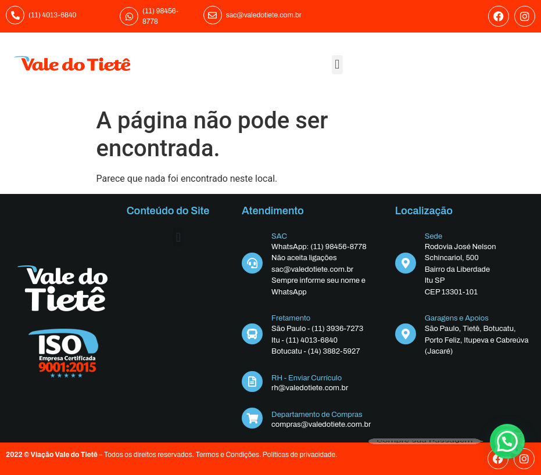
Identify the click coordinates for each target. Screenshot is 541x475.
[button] (337, 64)
